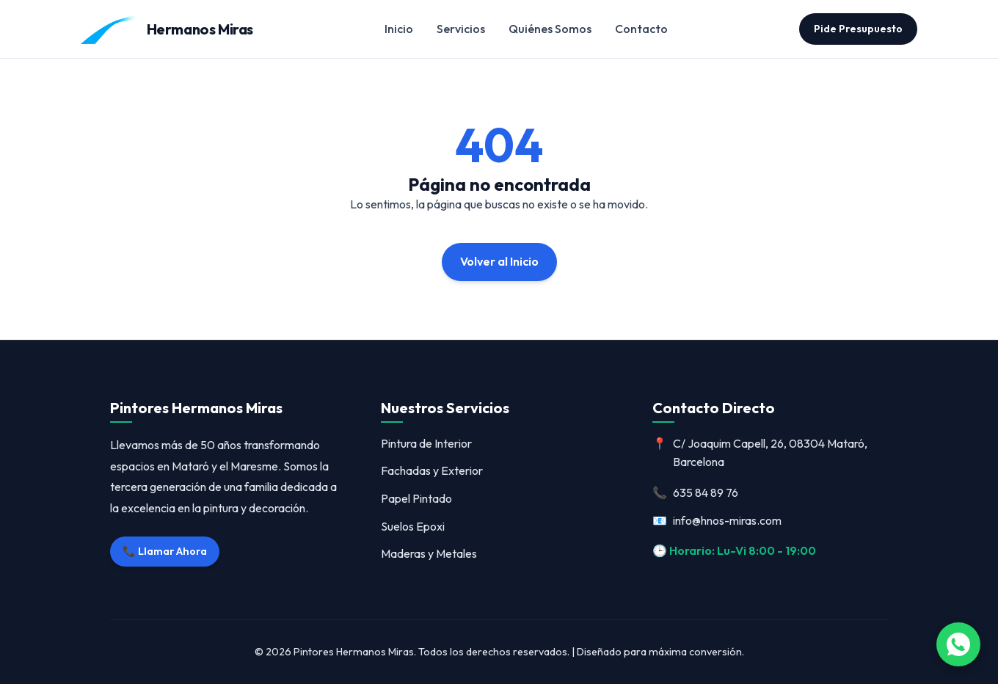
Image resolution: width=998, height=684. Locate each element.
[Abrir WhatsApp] (958, 644)
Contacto (641, 28)
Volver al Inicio (499, 261)
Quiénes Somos (550, 28)
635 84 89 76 (695, 493)
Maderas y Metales (429, 553)
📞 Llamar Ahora (165, 551)
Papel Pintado (416, 498)
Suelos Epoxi (413, 526)
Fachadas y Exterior (432, 470)
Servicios (461, 28)
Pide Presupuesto (858, 28)
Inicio (399, 28)
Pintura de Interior (426, 443)
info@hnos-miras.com (717, 521)
